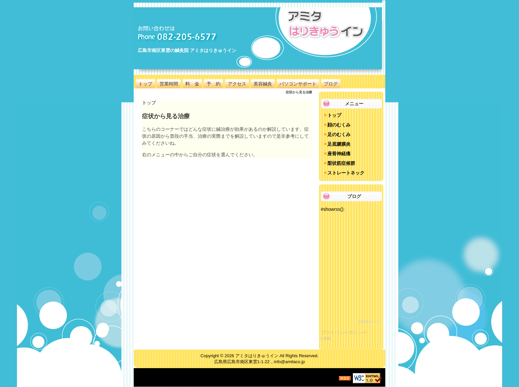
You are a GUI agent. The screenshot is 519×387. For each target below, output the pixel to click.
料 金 (192, 83)
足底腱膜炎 (339, 144)
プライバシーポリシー (344, 332)
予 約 (213, 83)
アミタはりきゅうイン (256, 355)
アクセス (237, 83)
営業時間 (169, 83)
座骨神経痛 (339, 153)
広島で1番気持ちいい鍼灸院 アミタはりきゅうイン (194, 41)
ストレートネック (345, 172)
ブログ (331, 83)
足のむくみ (339, 134)
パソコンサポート (297, 83)
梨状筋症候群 (341, 163)
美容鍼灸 (263, 83)
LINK (326, 338)
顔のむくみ (339, 124)
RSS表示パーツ (370, 321)
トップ (145, 83)
